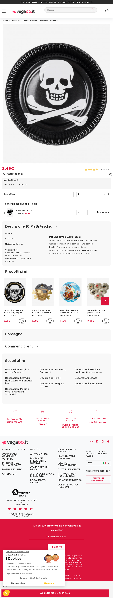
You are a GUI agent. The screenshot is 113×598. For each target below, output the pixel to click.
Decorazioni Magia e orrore (52, 384)
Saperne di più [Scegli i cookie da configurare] (18, 583)
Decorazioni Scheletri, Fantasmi (53, 371)
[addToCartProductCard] (22, 321)
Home (5, 20)
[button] (98, 463)
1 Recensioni (104, 170)
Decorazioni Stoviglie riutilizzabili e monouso (88, 371)
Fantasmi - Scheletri (48, 20)
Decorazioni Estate (86, 378)
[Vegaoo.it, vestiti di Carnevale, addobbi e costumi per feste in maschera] (15, 441)
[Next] (105, 301)
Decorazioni (16, 20)
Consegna (21, 185)
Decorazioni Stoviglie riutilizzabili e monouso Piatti (19, 381)
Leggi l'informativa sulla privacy (19, 574)
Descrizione (8, 185)
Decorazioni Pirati (50, 378)
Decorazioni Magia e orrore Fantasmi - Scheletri (17, 392)
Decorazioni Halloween (88, 383)
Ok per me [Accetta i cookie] (49, 583)
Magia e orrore (30, 20)
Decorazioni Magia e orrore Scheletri (17, 371)
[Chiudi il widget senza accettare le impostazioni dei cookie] (17, 551)
